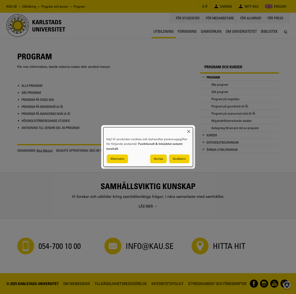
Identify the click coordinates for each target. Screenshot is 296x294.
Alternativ (117, 159)
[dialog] (148, 147)
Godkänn (179, 159)
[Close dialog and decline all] (188, 130)
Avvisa (158, 159)
